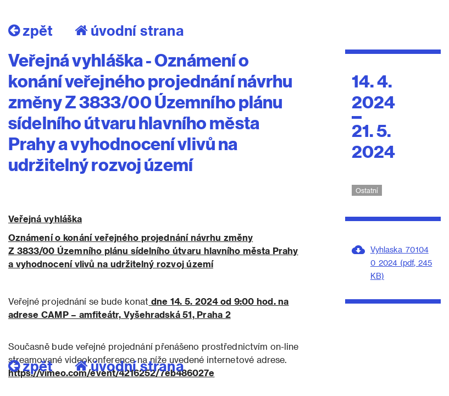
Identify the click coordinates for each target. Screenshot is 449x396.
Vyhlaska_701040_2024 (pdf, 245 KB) (401, 262)
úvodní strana (129, 30)
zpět (30, 30)
